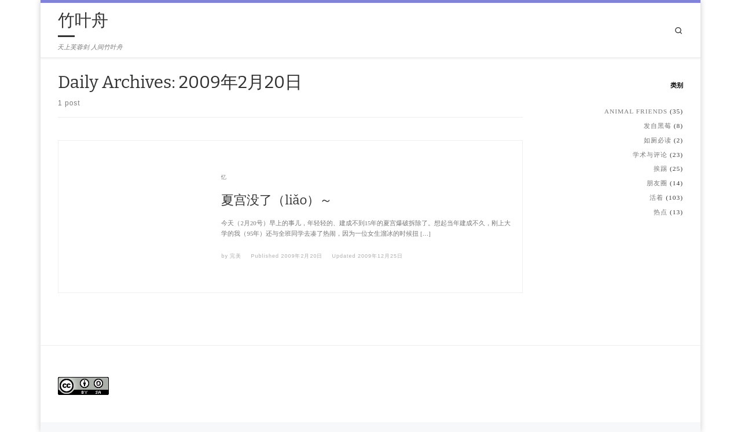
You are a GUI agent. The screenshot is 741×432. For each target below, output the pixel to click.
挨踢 (660, 168)
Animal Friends (635, 111)
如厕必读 (658, 140)
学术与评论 (650, 154)
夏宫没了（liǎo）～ (276, 200)
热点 (660, 211)
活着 (656, 197)
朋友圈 (657, 183)
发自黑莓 (658, 125)
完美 (235, 256)
